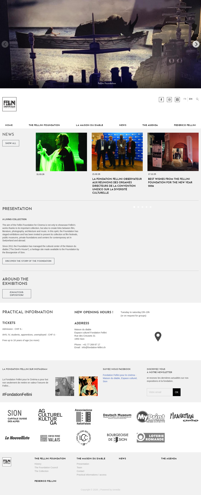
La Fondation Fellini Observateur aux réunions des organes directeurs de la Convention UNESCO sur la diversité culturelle (117, 186)
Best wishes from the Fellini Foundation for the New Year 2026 (170, 182)
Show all (10, 143)
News (122, 125)
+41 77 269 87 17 (91, 344)
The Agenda (150, 125)
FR (185, 99)
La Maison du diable (89, 125)
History (38, 464)
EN (190, 99)
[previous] (5, 44)
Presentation (83, 464)
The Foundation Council (46, 467)
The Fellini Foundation (44, 125)
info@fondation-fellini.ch (94, 347)
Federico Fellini (185, 125)
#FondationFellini (17, 394)
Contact (80, 471)
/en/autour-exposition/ (17, 293)
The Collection (42, 471)
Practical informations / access (91, 474)
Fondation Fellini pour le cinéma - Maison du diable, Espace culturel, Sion (120, 378)
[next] (196, 44)
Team (79, 467)
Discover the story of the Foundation (28, 261)
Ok (177, 392)
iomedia (116, 489)
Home (9, 125)
